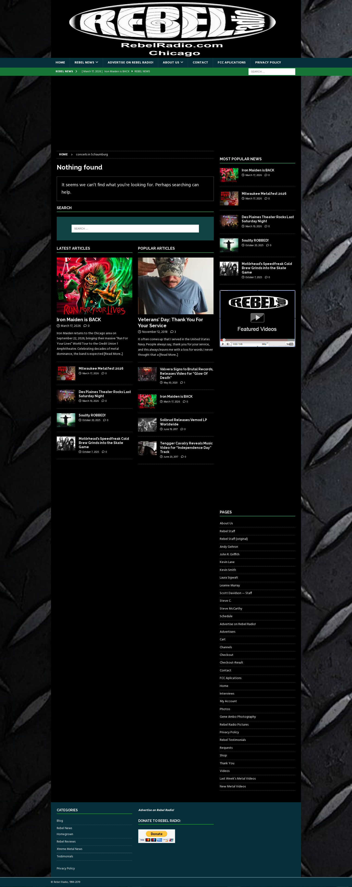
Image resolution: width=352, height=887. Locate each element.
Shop (223, 755)
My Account (228, 701)
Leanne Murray (230, 585)
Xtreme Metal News (69, 849)
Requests (226, 748)
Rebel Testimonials (233, 740)
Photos (225, 709)
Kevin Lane (227, 562)
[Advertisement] (176, 116)
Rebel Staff (227, 531)
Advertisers (227, 632)
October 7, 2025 (90, 452)
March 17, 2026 (71, 326)
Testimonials (65, 856)
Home (60, 62)
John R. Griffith (229, 554)
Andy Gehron (229, 547)
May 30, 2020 (170, 383)
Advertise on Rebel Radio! (130, 62)
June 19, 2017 (171, 429)
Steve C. (225, 601)
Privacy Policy (268, 62)
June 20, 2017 (171, 457)
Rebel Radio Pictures (234, 724)
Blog (60, 821)
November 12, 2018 (154, 332)
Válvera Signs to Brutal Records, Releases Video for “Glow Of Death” (186, 373)
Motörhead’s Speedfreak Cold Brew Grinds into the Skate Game (104, 443)
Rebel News (84, 62)
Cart (223, 639)
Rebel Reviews (66, 841)
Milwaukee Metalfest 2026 (101, 368)
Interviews (227, 693)
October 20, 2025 (91, 420)
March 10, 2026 (90, 401)
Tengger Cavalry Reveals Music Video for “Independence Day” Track (186, 447)
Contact (200, 62)
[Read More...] (113, 354)
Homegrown (65, 834)
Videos (224, 771)
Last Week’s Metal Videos (238, 778)
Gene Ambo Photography (238, 717)
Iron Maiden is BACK (79, 319)
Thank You (227, 763)
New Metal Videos (233, 786)
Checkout (226, 655)
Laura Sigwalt (229, 577)
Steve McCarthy (231, 608)
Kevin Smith (228, 570)
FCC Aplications (232, 62)
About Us (171, 62)
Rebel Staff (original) (234, 539)
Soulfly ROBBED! (92, 415)
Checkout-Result (231, 662)
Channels (226, 647)
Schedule (226, 616)
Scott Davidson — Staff (236, 593)
